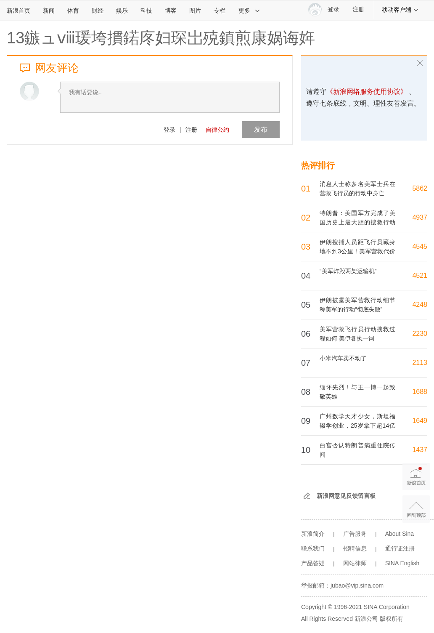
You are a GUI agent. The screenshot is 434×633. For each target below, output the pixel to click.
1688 (419, 391)
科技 (146, 10)
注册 (358, 9)
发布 (260, 129)
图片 (195, 10)
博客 (171, 10)
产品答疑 (313, 563)
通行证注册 (400, 548)
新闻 (49, 10)
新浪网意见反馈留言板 (346, 495)
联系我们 (313, 548)
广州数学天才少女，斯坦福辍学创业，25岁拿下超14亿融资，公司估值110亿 (357, 425)
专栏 (219, 10)
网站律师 (355, 563)
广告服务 (355, 533)
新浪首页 (18, 10)
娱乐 (122, 10)
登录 (169, 129)
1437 (419, 449)
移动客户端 (400, 9)
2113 (419, 362)
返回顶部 (416, 509)
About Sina (399, 533)
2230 (419, 333)
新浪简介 (313, 533)
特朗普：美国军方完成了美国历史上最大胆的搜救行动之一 (357, 222)
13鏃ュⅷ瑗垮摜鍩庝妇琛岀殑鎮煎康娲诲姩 (161, 38)
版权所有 (391, 618)
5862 (419, 188)
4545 (419, 246)
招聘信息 (355, 548)
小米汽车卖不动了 (343, 358)
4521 (419, 275)
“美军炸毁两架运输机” (348, 271)
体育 (73, 10)
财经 (97, 10)
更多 (249, 10)
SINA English (402, 563)
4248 (419, 304)
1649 (419, 420)
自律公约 (217, 129)
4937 (419, 217)
